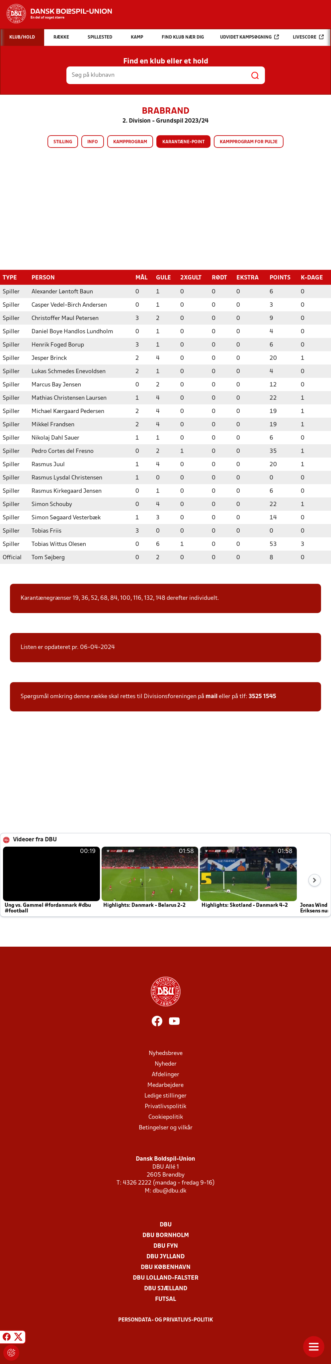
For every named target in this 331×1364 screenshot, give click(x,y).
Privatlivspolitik (165, 1106)
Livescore (308, 37)
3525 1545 (262, 696)
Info (92, 142)
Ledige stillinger (165, 1096)
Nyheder (166, 1064)
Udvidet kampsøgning (249, 37)
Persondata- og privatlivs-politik (165, 1319)
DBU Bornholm (165, 1235)
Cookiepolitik (165, 1117)
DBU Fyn (165, 1246)
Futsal (165, 1299)
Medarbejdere (165, 1085)
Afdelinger (165, 1074)
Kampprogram (130, 142)
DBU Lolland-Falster (166, 1278)
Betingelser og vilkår (166, 1127)
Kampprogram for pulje (249, 142)
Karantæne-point (183, 142)
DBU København (166, 1267)
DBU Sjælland (165, 1288)
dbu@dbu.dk (169, 1191)
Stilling (62, 142)
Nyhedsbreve (166, 1053)
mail (211, 696)
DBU (166, 1224)
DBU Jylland (165, 1256)
